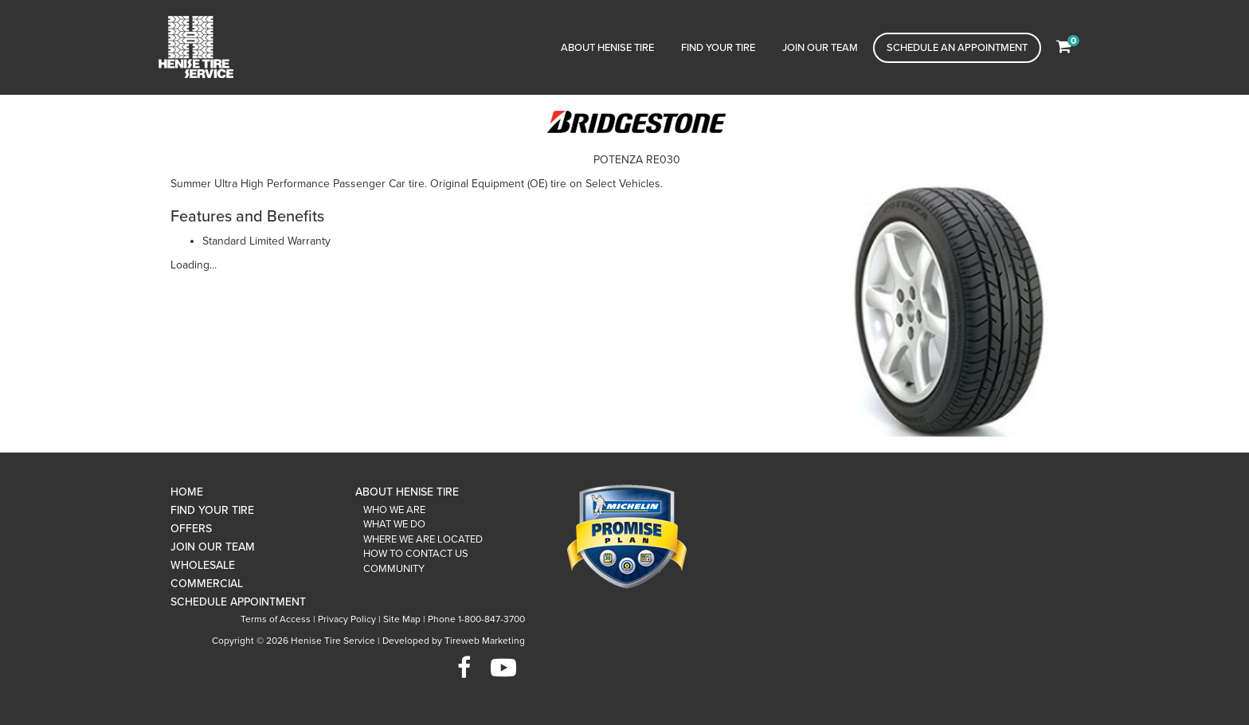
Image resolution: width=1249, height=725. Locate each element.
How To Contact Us (415, 553)
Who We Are (394, 510)
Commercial (206, 583)
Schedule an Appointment (957, 47)
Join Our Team (820, 47)
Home (186, 492)
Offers (191, 528)
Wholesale (202, 565)
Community (394, 568)
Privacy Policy (347, 619)
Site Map (402, 619)
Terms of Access (276, 619)
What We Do (394, 524)
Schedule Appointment (238, 602)
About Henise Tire (607, 47)
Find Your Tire (718, 47)
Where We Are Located (423, 539)
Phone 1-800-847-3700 (476, 619)
